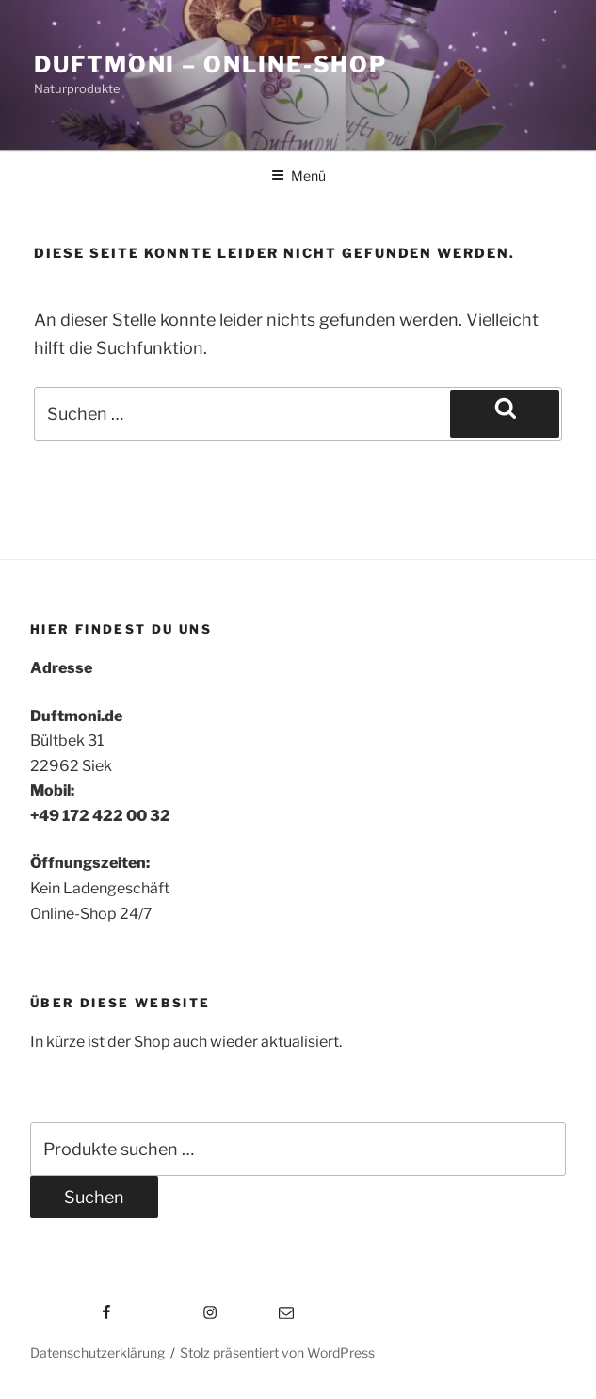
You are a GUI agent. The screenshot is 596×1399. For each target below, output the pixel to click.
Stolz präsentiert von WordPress (277, 1352)
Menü (298, 176)
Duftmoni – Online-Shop (210, 64)
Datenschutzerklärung (97, 1352)
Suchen (94, 1197)
